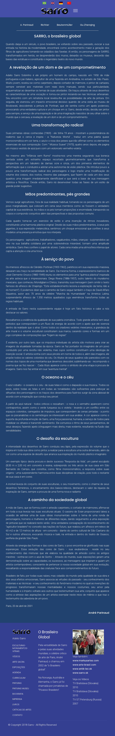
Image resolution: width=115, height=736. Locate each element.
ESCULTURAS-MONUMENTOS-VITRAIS (20, 648)
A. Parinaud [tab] (26, 25)
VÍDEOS (16, 656)
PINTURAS (17, 683)
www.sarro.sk (80, 672)
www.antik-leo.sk (82, 668)
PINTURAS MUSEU (20, 688)
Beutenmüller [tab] (65, 25)
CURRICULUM (18, 677)
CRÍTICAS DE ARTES (21, 709)
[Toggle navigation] (75, 10)
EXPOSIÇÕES (18, 667)
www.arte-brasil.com (84, 664)
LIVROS (15, 704)
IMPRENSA (17, 699)
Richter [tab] (45, 25)
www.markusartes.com (86, 660)
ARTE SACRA (18, 661)
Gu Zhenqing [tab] (87, 25)
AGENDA (16, 672)
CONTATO (17, 715)
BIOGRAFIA (17, 693)
